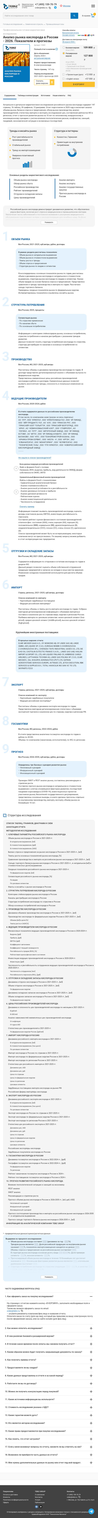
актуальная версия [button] (42, 58)
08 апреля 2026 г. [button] (69, 42)
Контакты (38, 1497)
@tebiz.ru (13, 1311)
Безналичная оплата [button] (70, 33)
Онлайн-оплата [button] (68, 35)
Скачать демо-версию (42, 82)
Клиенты (6, 1497)
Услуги (37, 1500)
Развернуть (49, 222)
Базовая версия (71, 47)
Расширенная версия (70, 54)
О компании (40, 1495)
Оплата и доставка (10, 1495)
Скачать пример (27, 506)
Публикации (40, 1502)
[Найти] (74, 16)
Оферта (6, 1502)
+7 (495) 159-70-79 (74, 1495)
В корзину (78, 84)
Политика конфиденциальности (15, 1500)
